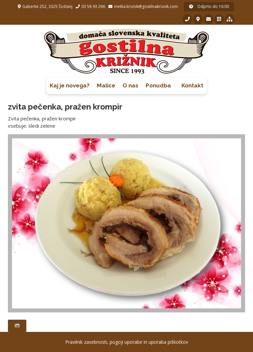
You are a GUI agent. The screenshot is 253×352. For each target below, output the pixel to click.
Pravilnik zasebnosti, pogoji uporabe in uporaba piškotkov (126, 342)
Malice (106, 85)
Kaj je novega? (70, 85)
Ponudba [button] (158, 85)
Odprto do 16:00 (209, 6)
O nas (130, 85)
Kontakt (192, 85)
